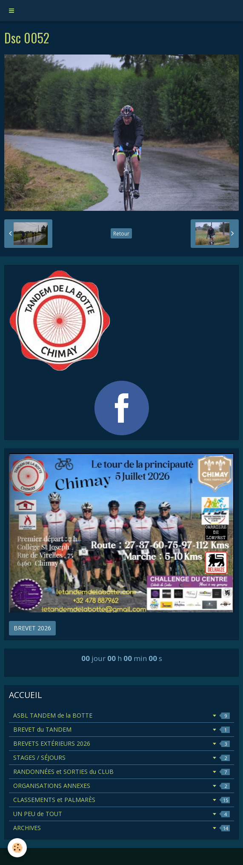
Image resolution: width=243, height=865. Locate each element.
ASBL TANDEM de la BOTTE (121, 715)
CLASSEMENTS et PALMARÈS (121, 800)
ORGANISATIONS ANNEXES (121, 786)
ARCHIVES (121, 828)
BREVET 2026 (32, 628)
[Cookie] (17, 847)
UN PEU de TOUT (121, 814)
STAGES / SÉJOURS (121, 757)
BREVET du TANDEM (121, 729)
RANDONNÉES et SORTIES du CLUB (121, 771)
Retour (121, 233)
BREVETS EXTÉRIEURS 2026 (121, 743)
